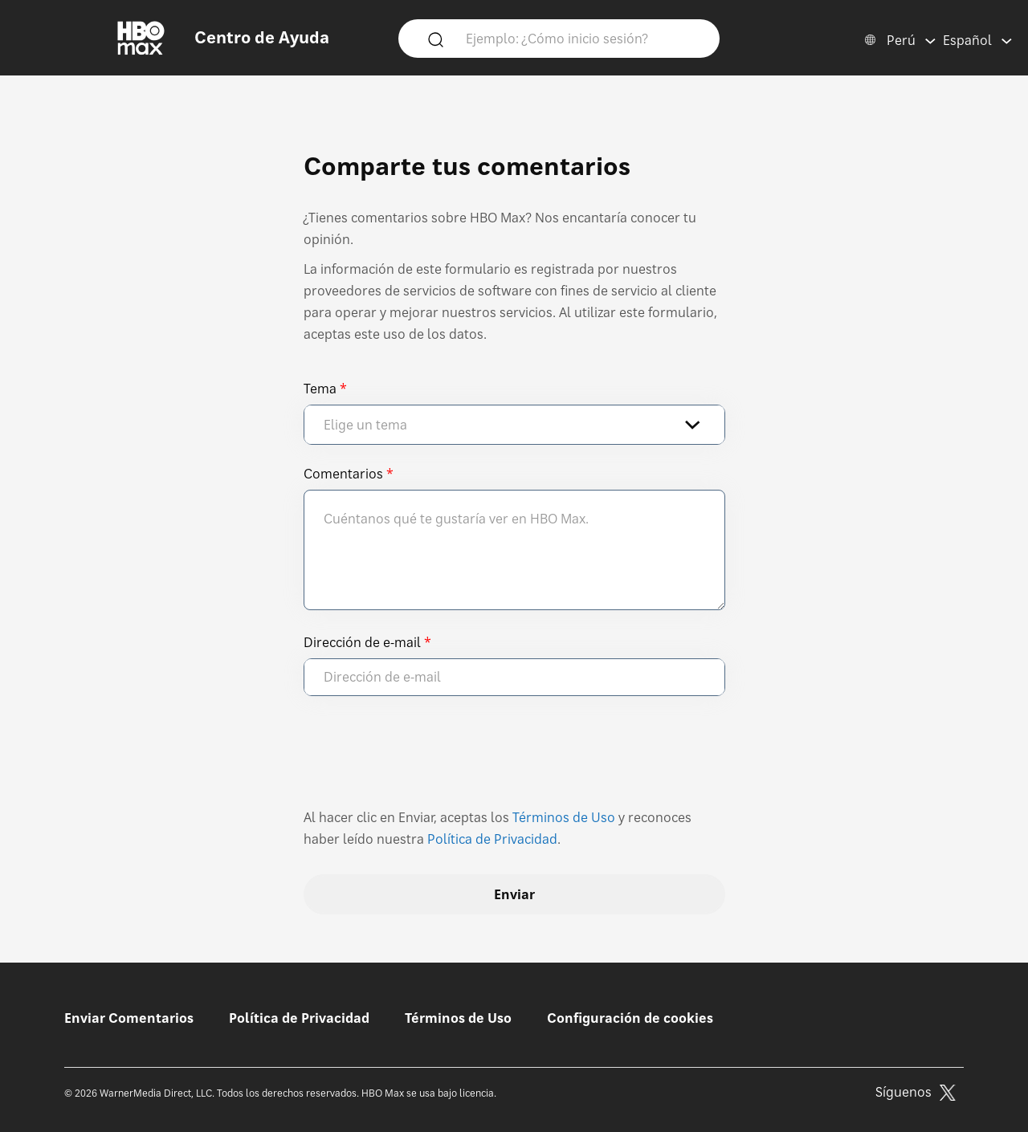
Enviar (514, 894)
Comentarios (343, 474)
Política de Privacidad (492, 839)
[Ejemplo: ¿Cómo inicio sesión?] (582, 37)
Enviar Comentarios (129, 1018)
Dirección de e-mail (362, 642)
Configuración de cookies (630, 1018)
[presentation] (426, 759)
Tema (320, 388)
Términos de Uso (563, 817)
